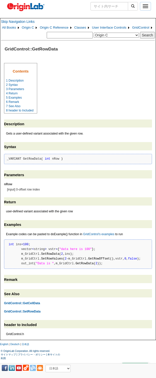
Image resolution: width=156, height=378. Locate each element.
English (4, 344)
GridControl (140, 27)
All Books (9, 27)
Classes (80, 27)
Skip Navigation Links (18, 22)
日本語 (25, 344)
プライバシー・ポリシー (31, 354)
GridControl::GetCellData (22, 303)
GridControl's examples (98, 234)
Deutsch (15, 344)
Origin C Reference (54, 27)
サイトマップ (8, 354)
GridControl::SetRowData (22, 311)
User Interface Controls (109, 27)
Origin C (28, 27)
